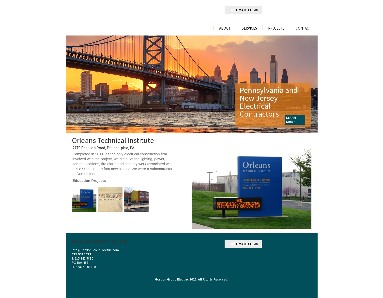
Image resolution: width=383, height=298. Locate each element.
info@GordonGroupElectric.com (95, 250)
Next (307, 84)
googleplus (295, 10)
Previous (75, 84)
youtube (307, 10)
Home (203, 28)
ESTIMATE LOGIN (244, 10)
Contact (303, 28)
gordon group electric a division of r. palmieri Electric (109, 15)
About (225, 28)
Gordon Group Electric (172, 279)
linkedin (282, 10)
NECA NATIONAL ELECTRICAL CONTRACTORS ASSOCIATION (298, 259)
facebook (270, 10)
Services (249, 28)
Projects (276, 28)
